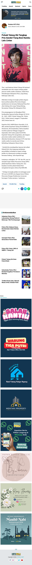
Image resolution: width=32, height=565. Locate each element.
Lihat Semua (3, 297)
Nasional (17, 6)
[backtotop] (16, 550)
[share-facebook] (22, 188)
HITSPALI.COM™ (20, 557)
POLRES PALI (13, 184)
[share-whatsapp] (28, 188)
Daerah (11, 6)
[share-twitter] (25, 188)
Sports (24, 6)
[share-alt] (18, 188)
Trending (4, 6)
